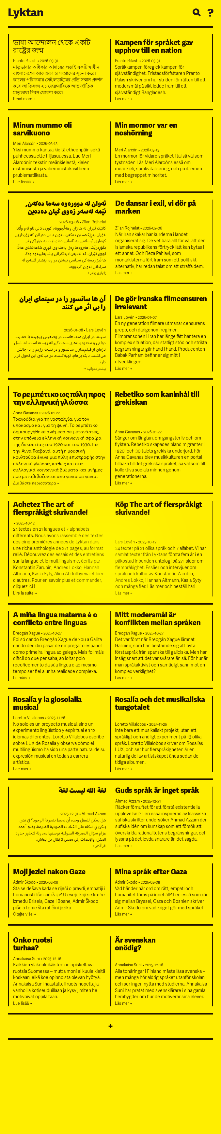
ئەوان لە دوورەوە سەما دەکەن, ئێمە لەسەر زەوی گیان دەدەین (65, 207)
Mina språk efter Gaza (151, 872)
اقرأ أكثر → (99, 846)
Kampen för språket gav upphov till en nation (154, 46)
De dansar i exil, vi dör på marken (155, 207)
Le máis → (21, 678)
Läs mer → (123, 99)
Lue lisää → (22, 1004)
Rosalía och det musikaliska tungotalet (160, 703)
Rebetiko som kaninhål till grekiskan (157, 398)
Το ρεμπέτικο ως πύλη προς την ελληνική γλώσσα (59, 398)
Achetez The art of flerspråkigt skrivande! (50, 508)
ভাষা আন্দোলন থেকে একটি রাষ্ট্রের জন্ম (51, 46)
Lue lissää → (23, 182)
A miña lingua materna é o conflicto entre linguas (55, 619)
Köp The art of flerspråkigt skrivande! (158, 508)
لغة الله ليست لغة (82, 790)
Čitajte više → (24, 914)
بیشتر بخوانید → (95, 369)
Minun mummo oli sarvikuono (42, 129)
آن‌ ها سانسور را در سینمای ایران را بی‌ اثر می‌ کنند (62, 303)
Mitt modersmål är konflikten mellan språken (158, 619)
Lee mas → (22, 769)
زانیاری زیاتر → (96, 273)
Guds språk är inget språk (157, 790)
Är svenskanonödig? (135, 944)
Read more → (24, 99)
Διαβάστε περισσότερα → (36, 483)
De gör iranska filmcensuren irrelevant (161, 303)
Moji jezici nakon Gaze (49, 872)
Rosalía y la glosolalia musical (47, 703)
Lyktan (25, 13)
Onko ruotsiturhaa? (32, 944)
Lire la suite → (25, 593)
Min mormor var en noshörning (146, 129)
